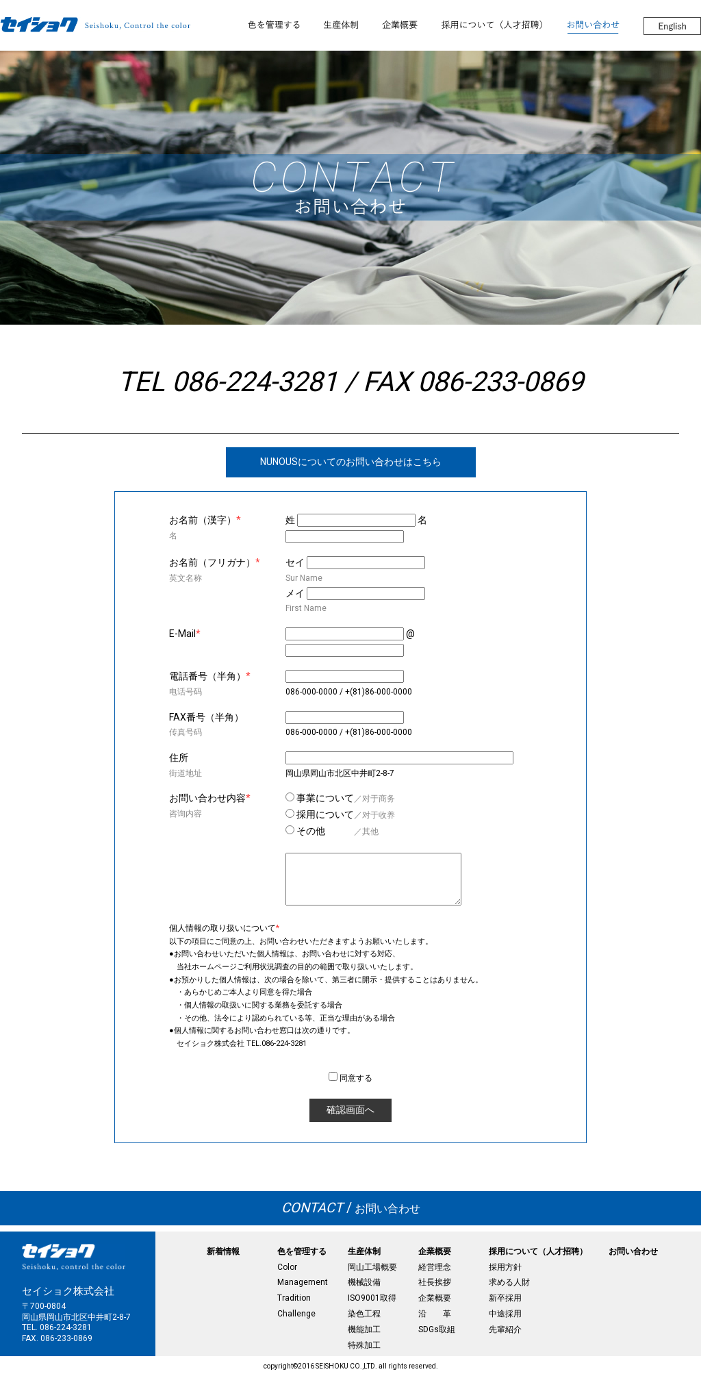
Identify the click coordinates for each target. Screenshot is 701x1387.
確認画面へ (350, 1119)
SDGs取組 (436, 1340)
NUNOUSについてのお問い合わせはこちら (351, 461)
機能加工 (364, 1340)
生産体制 (364, 1261)
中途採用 (505, 1324)
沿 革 (434, 1324)
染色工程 (364, 1324)
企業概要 (434, 1261)
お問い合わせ (350, 1218)
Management (302, 1292)
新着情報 (223, 1261)
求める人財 (509, 1292)
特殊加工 (364, 1355)
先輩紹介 (505, 1340)
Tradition (294, 1308)
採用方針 (505, 1277)
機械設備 (364, 1292)
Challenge (296, 1324)
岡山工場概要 (372, 1277)
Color (287, 1277)
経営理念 (434, 1277)
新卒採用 (505, 1308)
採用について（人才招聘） (538, 1261)
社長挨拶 (434, 1292)
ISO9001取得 (372, 1308)
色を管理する (302, 1261)
